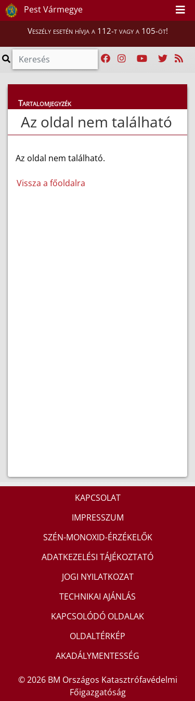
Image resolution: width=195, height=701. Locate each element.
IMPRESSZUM (98, 517)
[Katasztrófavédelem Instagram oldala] (121, 59)
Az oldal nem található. (60, 170)
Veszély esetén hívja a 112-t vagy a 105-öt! (98, 30)
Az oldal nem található (96, 122)
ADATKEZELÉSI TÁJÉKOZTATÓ (97, 557)
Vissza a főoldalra (51, 183)
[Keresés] (55, 59)
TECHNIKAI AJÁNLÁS (97, 596)
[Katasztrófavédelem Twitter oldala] (162, 59)
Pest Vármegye (42, 10)
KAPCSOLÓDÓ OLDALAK (97, 616)
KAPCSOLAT (98, 497)
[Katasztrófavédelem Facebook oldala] (105, 59)
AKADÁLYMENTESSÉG (97, 655)
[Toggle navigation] (180, 10)
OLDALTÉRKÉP (97, 636)
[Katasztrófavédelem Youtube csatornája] (142, 59)
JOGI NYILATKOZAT (98, 576)
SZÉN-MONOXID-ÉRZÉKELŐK (97, 537)
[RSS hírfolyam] (179, 59)
